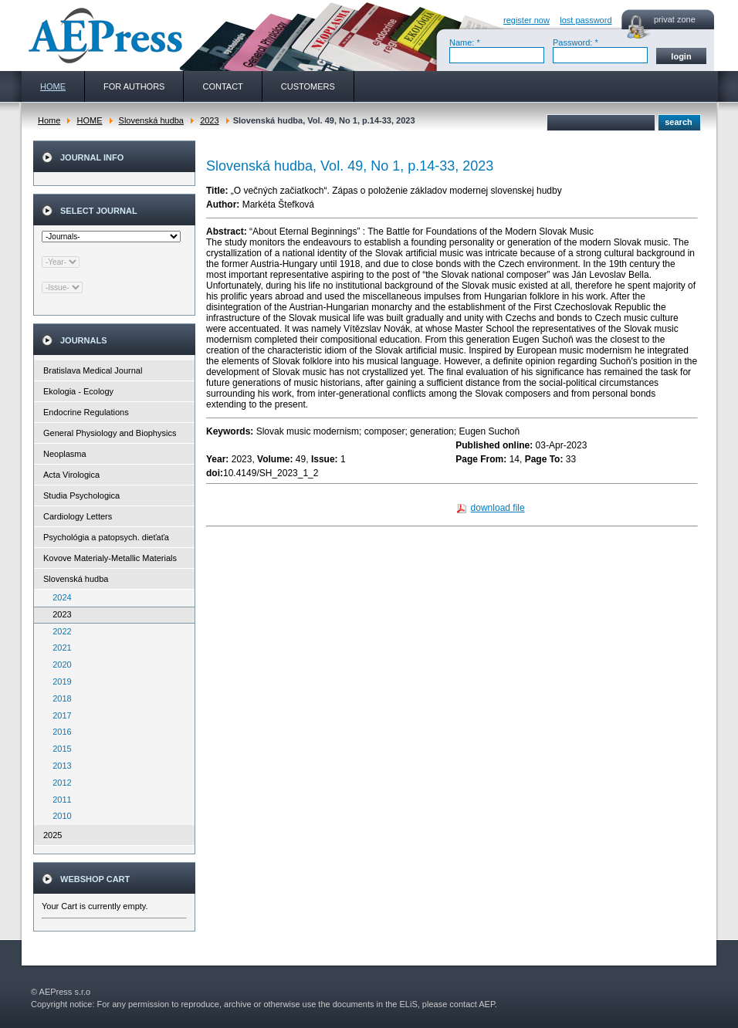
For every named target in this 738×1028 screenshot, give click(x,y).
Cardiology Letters (77, 516)
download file (498, 507)
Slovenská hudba (151, 120)
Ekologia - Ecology (78, 391)
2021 (59, 647)
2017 (59, 715)
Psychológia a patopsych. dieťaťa (106, 537)
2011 (59, 799)
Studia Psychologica (81, 495)
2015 (59, 748)
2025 (52, 835)
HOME (89, 120)
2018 (59, 698)
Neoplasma (64, 453)
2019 (59, 681)
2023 (209, 120)
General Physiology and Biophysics (109, 433)
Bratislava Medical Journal (92, 370)
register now (526, 20)
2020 (59, 664)
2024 (59, 597)
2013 (59, 765)
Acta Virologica (71, 474)
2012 (59, 782)
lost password (585, 20)
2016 (59, 731)
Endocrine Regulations (86, 412)
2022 (59, 631)
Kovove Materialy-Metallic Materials (110, 558)
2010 (59, 815)
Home (49, 120)
